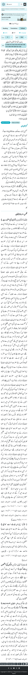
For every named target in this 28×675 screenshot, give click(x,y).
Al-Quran (7, 9)
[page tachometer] (23, 664)
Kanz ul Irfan (15, 122)
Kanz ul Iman (5, 122)
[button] (3, 45)
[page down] (20, 664)
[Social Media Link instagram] (16, 668)
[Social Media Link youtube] (14, 668)
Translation (14, 28)
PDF (13, 32)
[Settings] (24, 4)
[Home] (3, 4)
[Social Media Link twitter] (11, 668)
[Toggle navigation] (21, 4)
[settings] (26, 664)
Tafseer (23, 28)
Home (3, 9)
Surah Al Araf (6, 17)
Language (22, 32)
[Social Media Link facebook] (8, 668)
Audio (5, 32)
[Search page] (12, 4)
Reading (5, 28)
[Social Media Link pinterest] (19, 668)
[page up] (16, 664)
